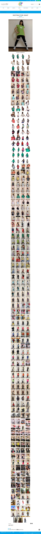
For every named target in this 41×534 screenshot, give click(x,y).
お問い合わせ (33, 0)
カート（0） (30, 0)
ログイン (27, 0)
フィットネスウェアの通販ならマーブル (31, 533)
